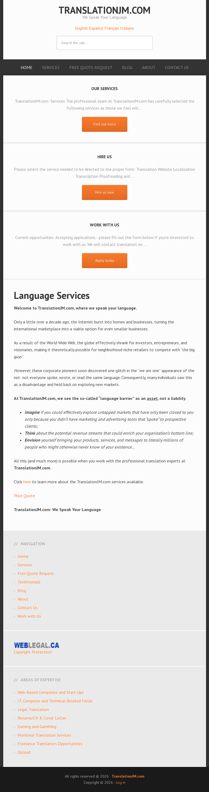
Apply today (104, 260)
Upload (24, 752)
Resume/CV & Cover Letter (42, 718)
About (23, 599)
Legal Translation (33, 709)
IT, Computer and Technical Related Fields (55, 701)
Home (23, 556)
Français (112, 28)
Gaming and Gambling (37, 726)
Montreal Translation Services (44, 735)
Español (96, 28)
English (82, 28)
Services (25, 564)
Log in (120, 782)
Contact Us (28, 607)
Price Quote (24, 495)
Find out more (104, 124)
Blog (22, 590)
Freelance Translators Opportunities (50, 743)
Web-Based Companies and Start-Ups (51, 692)
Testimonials (29, 582)
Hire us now (104, 192)
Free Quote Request (36, 573)
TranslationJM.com (104, 10)
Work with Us (29, 616)
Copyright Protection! (33, 652)
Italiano (127, 28)
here (27, 481)
